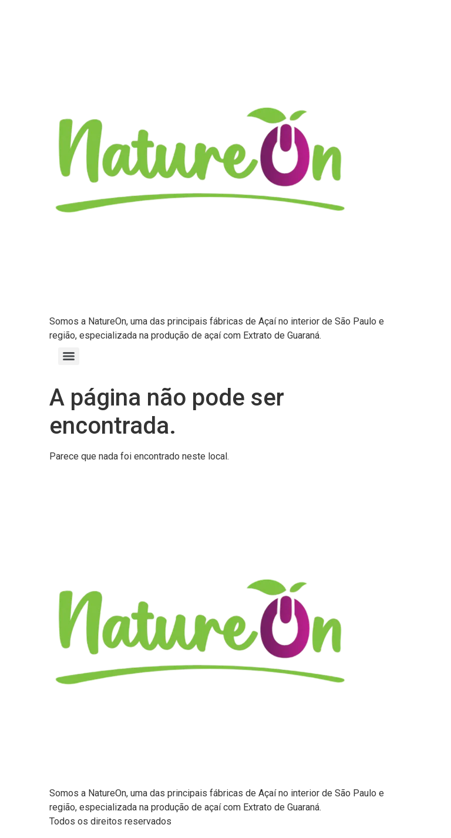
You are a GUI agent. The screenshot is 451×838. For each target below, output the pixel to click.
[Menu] (68, 356)
